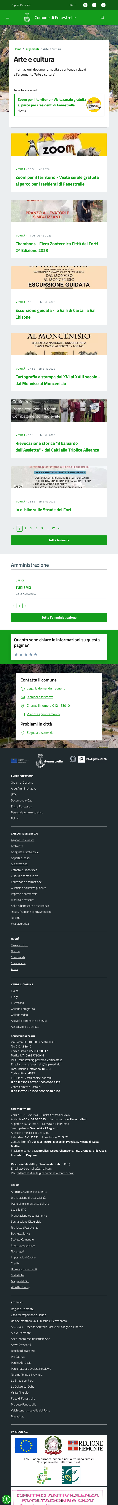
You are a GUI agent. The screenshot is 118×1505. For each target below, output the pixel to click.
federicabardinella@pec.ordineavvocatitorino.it (45, 1173)
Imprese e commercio (24, 893)
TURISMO (23, 587)
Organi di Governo (22, 782)
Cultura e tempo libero (24, 876)
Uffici (20, 580)
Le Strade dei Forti (22, 1380)
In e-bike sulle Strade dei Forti (44, 509)
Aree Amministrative (23, 788)
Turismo (15, 917)
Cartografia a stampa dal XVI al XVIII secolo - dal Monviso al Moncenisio (57, 380)
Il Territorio (17, 1002)
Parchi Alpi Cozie (21, 1362)
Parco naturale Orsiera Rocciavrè (31, 1368)
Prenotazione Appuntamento (29, 1215)
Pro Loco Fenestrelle (23, 1404)
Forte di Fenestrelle (23, 1398)
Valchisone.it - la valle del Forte (30, 1410)
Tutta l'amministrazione (59, 617)
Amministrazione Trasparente (29, 1191)
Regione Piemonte (22, 1309)
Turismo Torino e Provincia (26, 1374)
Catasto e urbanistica (24, 870)
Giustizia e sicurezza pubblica (28, 887)
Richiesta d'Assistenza (24, 1227)
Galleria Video (19, 1014)
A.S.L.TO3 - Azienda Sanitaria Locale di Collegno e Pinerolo (47, 1327)
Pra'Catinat (18, 1356)
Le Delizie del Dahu (22, 1386)
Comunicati (18, 957)
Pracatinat (17, 1416)
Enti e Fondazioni (21, 806)
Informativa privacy (23, 1245)
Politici (15, 818)
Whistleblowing (20, 1287)
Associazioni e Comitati (25, 1026)
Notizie (15, 951)
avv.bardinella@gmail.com (35, 1168)
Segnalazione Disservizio (26, 1221)
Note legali (17, 1251)
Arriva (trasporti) (21, 1344)
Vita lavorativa (20, 923)
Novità (20, 169)
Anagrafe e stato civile (25, 852)
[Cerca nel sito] (102, 17)
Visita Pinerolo (19, 1392)
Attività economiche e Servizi (29, 1020)
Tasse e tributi (19, 945)
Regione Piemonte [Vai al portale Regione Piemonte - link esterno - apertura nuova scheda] (21, 5)
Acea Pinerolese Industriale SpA (30, 1338)
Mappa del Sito (20, 1281)
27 (53, 528)
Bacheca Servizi (20, 1233)
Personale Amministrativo (27, 812)
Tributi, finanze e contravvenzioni (31, 911)
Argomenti (32, 49)
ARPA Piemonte (21, 1332)
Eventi (15, 991)
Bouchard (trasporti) (23, 1350)
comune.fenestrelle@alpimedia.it (39, 1064)
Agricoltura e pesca (22, 840)
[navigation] (7, 17)
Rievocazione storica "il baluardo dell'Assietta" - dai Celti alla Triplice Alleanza (57, 446)
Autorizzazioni (19, 864)
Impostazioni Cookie (23, 1257)
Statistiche (17, 1275)
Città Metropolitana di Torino (28, 1315)
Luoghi (15, 996)
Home (17, 49)
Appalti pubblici (20, 858)
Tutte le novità (59, 540)
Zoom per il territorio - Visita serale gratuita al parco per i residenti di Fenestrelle (52, 102)
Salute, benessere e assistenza (30, 905)
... (47, 528)
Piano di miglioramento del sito (30, 1203)
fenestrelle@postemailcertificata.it (40, 1060)
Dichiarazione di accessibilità (28, 1197)
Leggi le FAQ (18, 1209)
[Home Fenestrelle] (47, 17)
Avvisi (14, 969)
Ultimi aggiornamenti (24, 1269)
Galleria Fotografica (23, 1008)
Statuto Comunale (22, 1239)
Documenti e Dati (21, 800)
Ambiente (17, 846)
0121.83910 (23, 1046)
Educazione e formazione (26, 882)
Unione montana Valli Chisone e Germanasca (39, 1321)
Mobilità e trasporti (22, 899)
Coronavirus (18, 963)
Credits (15, 1263)
